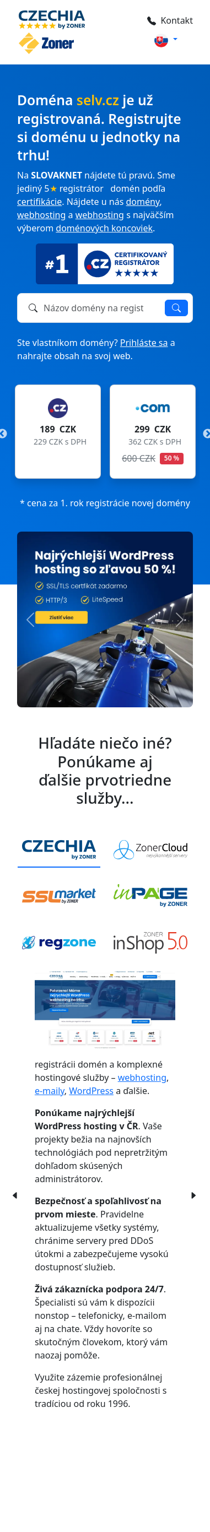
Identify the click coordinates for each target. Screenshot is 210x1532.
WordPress (91, 1091)
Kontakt (170, 20)
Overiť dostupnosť (176, 308)
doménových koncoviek (104, 228)
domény (143, 202)
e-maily (49, 1091)
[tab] (59, 850)
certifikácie (39, 202)
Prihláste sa (144, 343)
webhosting (41, 215)
